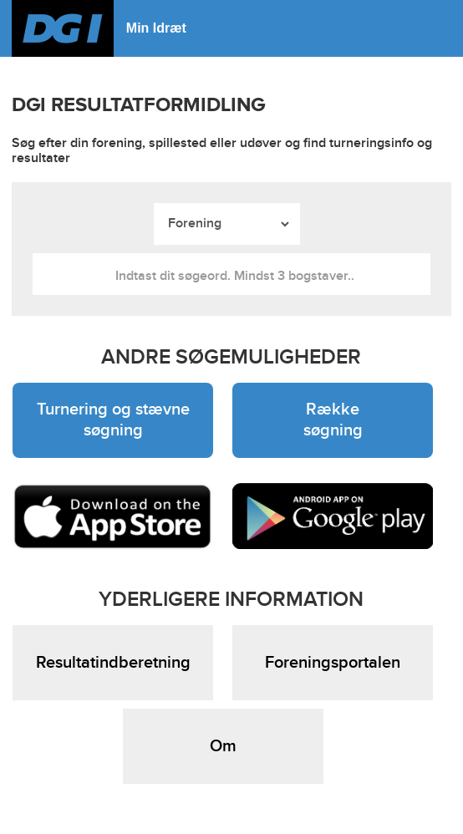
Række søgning (333, 419)
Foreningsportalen (332, 663)
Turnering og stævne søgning (113, 419)
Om (223, 746)
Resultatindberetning (113, 663)
